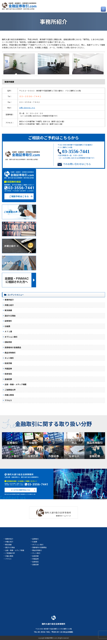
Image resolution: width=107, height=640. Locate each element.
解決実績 (8, 310)
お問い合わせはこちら (27, 108)
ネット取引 (9, 358)
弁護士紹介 (9, 305)
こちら (87, 164)
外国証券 (8, 368)
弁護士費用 (9, 395)
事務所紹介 (9, 299)
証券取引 (8, 321)
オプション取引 (11, 337)
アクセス (8, 400)
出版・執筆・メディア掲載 (15, 384)
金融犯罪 (8, 379)
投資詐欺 (8, 363)
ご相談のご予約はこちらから (53, 137)
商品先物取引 (10, 352)
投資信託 (8, 373)
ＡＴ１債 (8, 331)
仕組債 (7, 326)
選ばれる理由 (10, 315)
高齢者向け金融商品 (13, 347)
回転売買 (8, 342)
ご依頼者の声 (10, 389)
